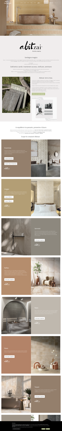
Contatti (35, 2)
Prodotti (25, 2)
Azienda (21, 2)
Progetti (31, 2)
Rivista (28, 2)
